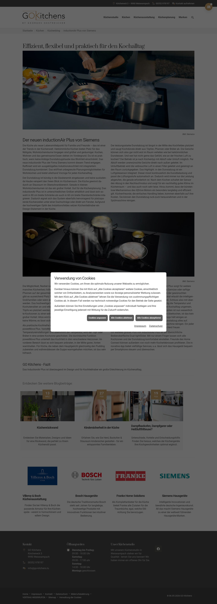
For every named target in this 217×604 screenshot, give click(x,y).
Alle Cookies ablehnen (121, 314)
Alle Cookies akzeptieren (149, 314)
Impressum (140, 322)
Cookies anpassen (97, 314)
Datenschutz (156, 322)
